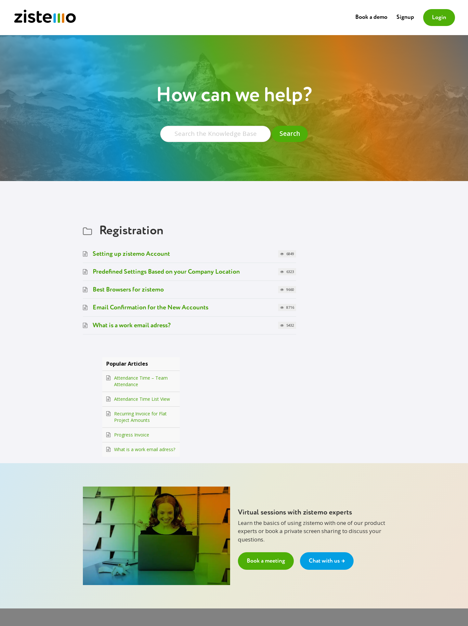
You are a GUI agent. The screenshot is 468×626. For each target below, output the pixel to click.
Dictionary (183, 538)
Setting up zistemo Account (131, 254)
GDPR (88, 561)
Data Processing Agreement (110, 577)
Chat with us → (327, 442)
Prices (89, 545)
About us (91, 521)
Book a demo (371, 17)
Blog (178, 545)
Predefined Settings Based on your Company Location (166, 272)
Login (439, 17)
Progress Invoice (337, 291)
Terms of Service (99, 553)
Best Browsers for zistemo (128, 290)
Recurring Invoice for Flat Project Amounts (345, 273)
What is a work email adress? (132, 326)
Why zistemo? (96, 538)
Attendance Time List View (347, 255)
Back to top (184, 570)
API (177, 553)
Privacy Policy (96, 569)
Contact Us (93, 529)
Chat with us (249, 529)
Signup (405, 17)
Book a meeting (266, 442)
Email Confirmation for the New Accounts (150, 308)
